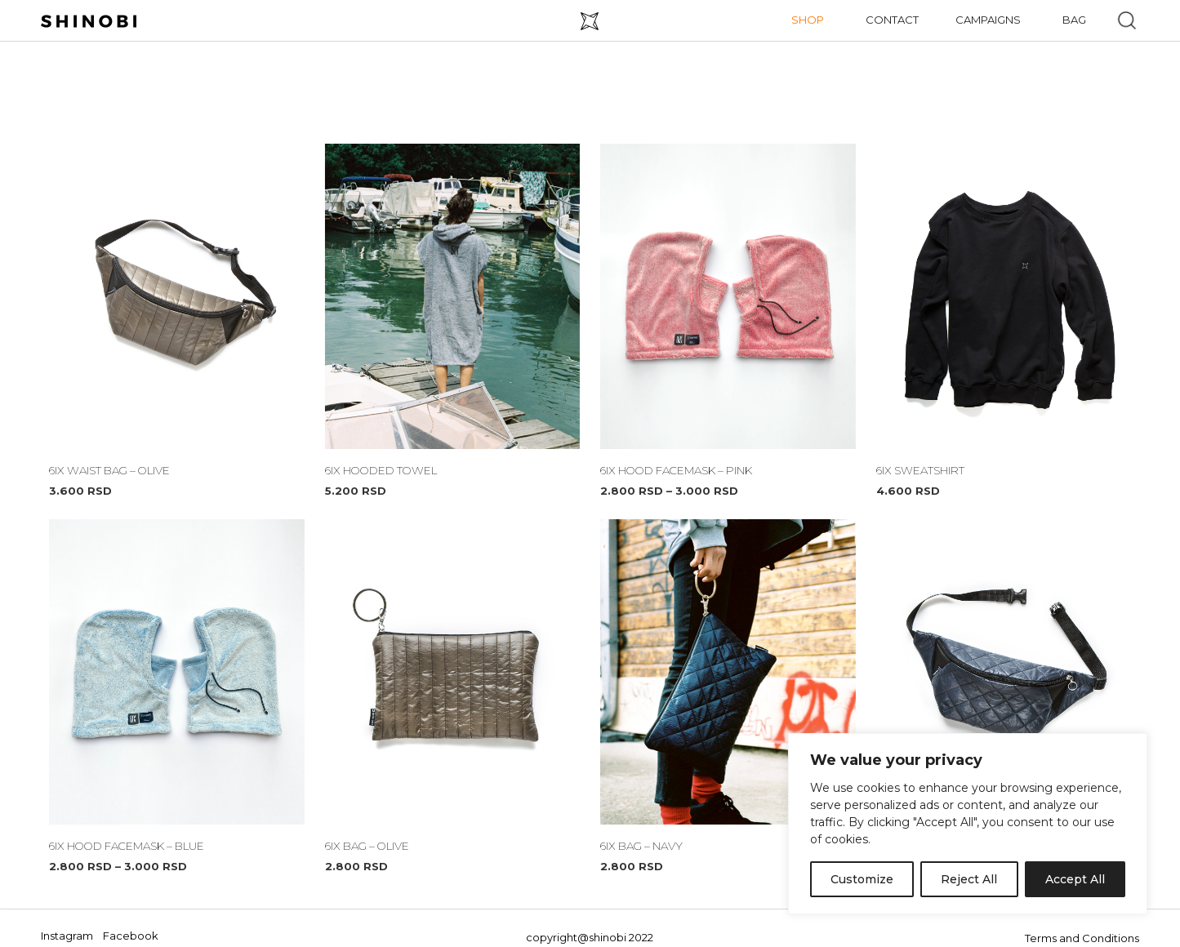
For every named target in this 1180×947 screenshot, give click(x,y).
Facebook (130, 935)
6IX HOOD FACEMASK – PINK (673, 470)
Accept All (1075, 879)
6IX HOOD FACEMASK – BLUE (124, 845)
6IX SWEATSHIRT (918, 470)
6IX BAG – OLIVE (365, 845)
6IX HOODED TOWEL (377, 470)
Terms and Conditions (1082, 938)
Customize (861, 879)
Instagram (67, 935)
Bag (1074, 19)
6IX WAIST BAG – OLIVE (107, 470)
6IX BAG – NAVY (640, 845)
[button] (1127, 20)
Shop (807, 19)
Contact (892, 19)
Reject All (969, 879)
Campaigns (988, 19)
